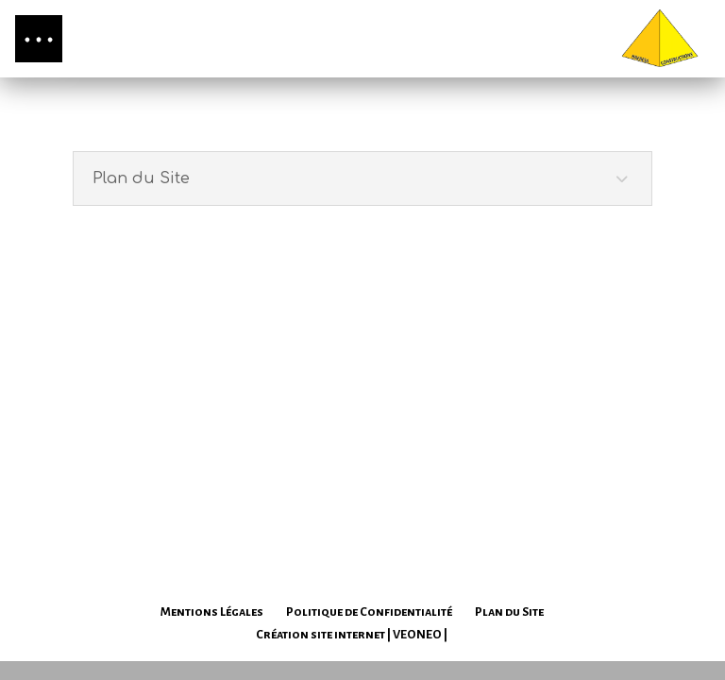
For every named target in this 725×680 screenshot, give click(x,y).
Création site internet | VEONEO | (351, 634)
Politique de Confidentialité (369, 612)
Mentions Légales (211, 612)
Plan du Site (509, 612)
